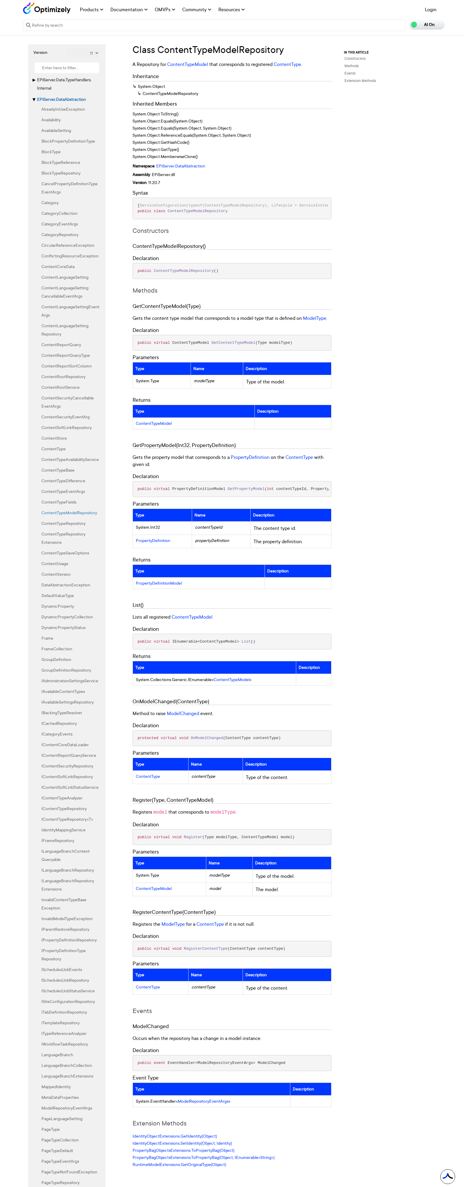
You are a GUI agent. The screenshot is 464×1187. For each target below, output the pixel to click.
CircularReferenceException (67, 245)
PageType (50, 1129)
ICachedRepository (59, 723)
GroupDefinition (56, 659)
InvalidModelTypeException (67, 918)
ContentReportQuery (61, 344)
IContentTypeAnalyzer (62, 798)
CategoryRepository (59, 234)
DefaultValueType (57, 595)
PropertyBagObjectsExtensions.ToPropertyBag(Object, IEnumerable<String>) (204, 1157)
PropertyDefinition (250, 457)
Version (40, 52)
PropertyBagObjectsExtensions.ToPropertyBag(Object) (183, 1150)
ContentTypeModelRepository (69, 512)
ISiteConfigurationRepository (68, 1001)
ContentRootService (60, 387)
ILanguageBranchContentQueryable (65, 855)
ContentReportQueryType (65, 355)
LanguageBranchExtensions (67, 1076)
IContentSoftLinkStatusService (70, 787)
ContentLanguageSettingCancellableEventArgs (64, 292)
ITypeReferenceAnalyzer (64, 1033)
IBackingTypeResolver (61, 712)
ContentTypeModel (187, 64)
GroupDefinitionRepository (66, 670)
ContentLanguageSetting (64, 277)
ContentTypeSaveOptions (65, 553)
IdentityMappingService (63, 830)
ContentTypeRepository (63, 523)
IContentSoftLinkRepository (67, 776)
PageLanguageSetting (62, 1118)
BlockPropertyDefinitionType (68, 141)
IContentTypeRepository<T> (67, 819)
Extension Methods (360, 80)
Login (430, 9)
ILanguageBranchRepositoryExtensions (67, 885)
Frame (47, 638)
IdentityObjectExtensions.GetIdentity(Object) (175, 1136)
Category (50, 202)
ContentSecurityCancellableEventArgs (67, 402)
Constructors (355, 58)
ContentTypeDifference (63, 480)
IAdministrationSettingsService (69, 680)
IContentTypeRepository (64, 808)
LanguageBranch (57, 1054)
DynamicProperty (57, 606)
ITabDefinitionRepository (64, 1012)
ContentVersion (56, 574)
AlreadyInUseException (63, 109)
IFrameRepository (57, 840)
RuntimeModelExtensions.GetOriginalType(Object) (179, 1164)
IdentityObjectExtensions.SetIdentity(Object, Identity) (182, 1143)
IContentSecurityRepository (67, 766)
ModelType (314, 318)
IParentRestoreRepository (65, 929)
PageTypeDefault (57, 1150)
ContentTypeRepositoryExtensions (63, 538)
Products (91, 9)
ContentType (53, 448)
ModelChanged (183, 713)
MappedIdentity (56, 1086)
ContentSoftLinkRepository (66, 427)
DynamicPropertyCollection (67, 617)
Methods (351, 65)
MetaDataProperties (60, 1097)
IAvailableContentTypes (63, 691)
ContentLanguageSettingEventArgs (70, 311)
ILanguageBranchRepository (67, 870)
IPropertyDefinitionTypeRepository (63, 955)
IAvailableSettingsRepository (67, 702)
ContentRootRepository (63, 376)
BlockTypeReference (60, 162)
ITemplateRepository (60, 1022)
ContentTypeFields (58, 502)
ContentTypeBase (58, 470)
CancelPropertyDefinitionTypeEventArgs (69, 188)
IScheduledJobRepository (65, 980)
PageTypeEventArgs (60, 1161)
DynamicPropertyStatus (63, 627)
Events (350, 73)
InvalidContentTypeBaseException (63, 904)
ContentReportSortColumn (66, 366)
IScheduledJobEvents (61, 969)
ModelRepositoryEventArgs (66, 1108)
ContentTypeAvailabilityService (70, 459)
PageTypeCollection (60, 1140)
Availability (51, 119)
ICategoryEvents (56, 734)
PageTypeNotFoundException (69, 1172)
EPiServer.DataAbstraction (61, 99)
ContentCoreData (58, 266)
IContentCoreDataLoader (65, 744)
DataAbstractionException (65, 585)
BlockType (51, 151)
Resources (231, 9)
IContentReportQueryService (68, 755)
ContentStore (54, 438)
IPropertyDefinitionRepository (69, 940)
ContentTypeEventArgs (63, 491)
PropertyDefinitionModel (159, 583)
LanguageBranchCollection (66, 1065)
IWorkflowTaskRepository (64, 1044)
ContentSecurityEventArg (65, 417)
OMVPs (165, 9)
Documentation (129, 9)
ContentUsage (54, 563)
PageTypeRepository (60, 1182)
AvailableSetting (56, 130)
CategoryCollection (59, 213)
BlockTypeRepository (60, 173)
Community (196, 9)
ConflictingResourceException (70, 256)
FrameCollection (56, 648)
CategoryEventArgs (59, 224)
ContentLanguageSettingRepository (64, 330)
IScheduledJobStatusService (68, 991)
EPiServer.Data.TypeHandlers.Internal (64, 84)
